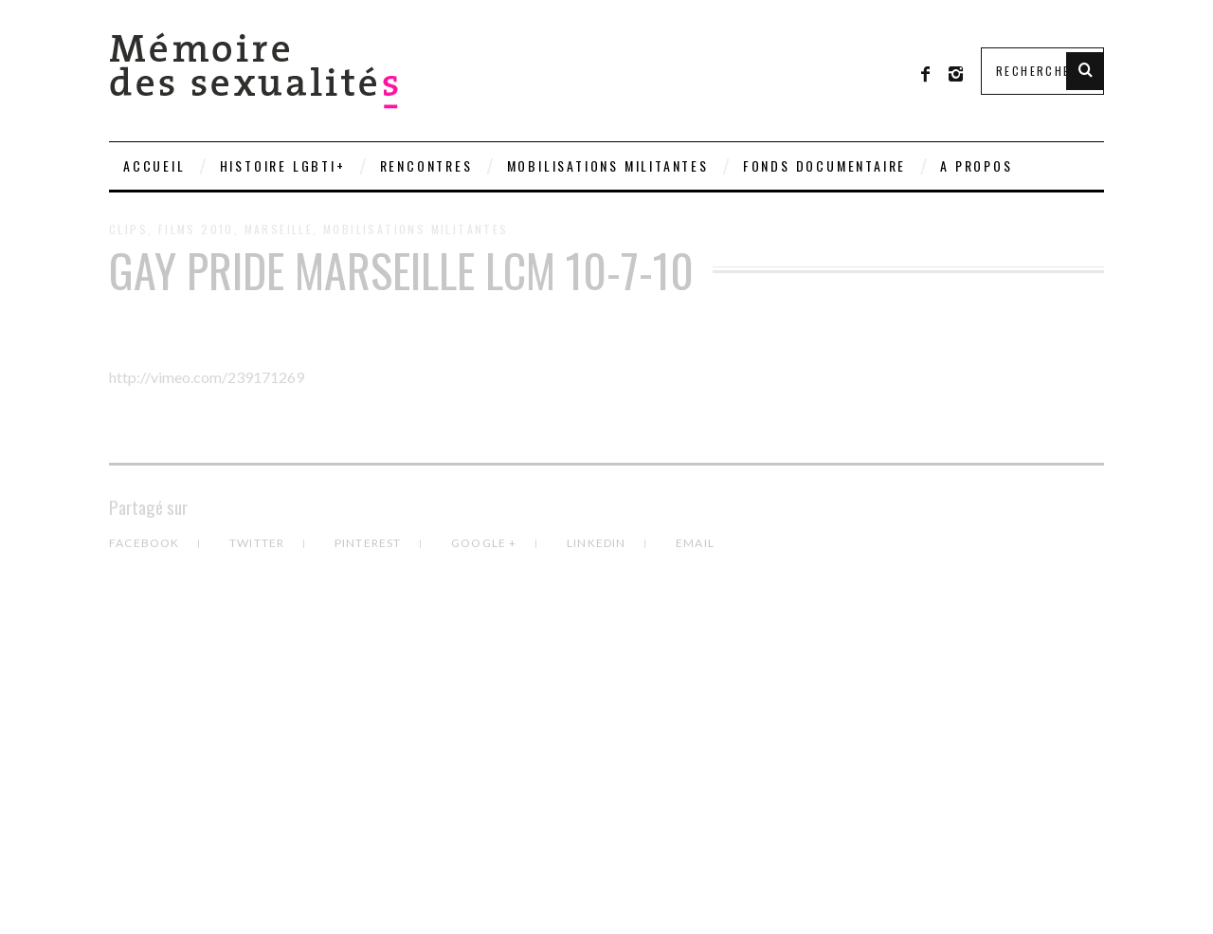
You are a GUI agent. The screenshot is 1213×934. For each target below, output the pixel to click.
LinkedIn (598, 543)
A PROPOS (976, 165)
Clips (128, 229)
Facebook (146, 543)
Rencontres (426, 165)
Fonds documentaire (824, 165)
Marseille (279, 229)
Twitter (258, 543)
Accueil (154, 165)
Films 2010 (196, 229)
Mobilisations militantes (608, 165)
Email (695, 543)
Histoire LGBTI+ (283, 165)
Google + (485, 543)
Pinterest (370, 543)
